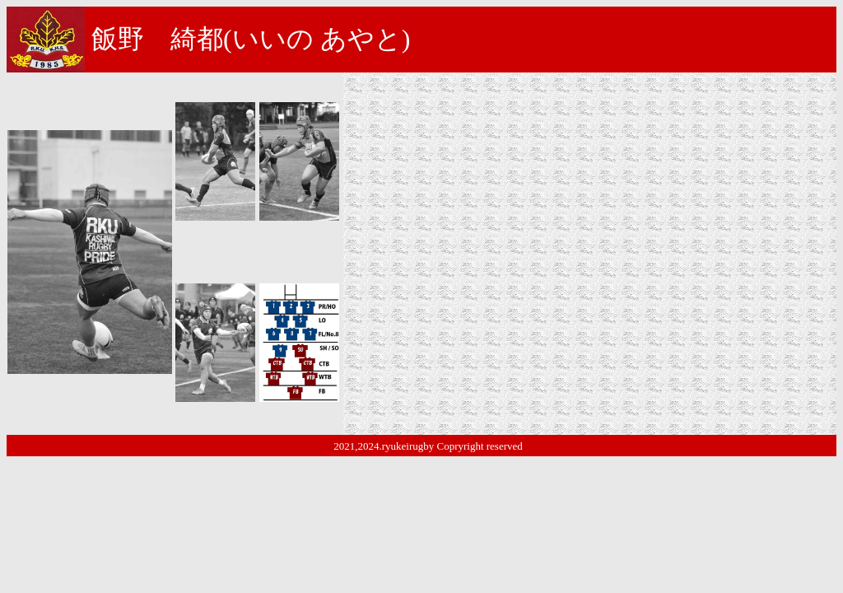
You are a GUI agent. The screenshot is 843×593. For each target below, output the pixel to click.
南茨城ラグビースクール (440, 161)
